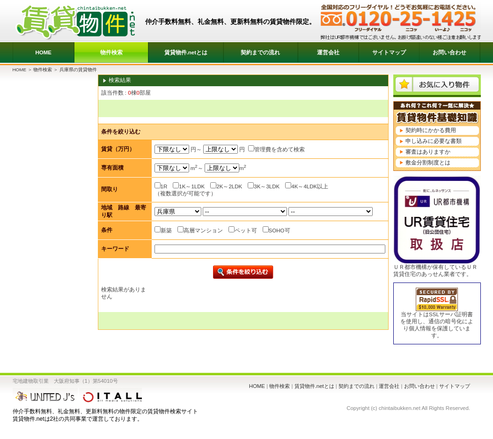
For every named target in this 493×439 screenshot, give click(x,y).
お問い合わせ (449, 52)
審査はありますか (427, 152)
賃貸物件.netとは (186, 52)
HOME (43, 52)
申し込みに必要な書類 (433, 141)
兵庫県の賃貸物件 (78, 69)
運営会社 (328, 52)
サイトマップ (389, 52)
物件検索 (111, 52)
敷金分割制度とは (427, 162)
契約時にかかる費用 (430, 130)
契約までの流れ (260, 52)
